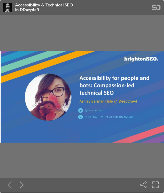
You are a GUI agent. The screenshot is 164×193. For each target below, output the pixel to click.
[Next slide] (20, 184)
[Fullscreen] (155, 184)
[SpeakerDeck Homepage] (156, 8)
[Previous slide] (8, 184)
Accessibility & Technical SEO (44, 5)
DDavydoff (29, 10)
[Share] (143, 184)
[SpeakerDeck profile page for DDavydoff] (7, 8)
